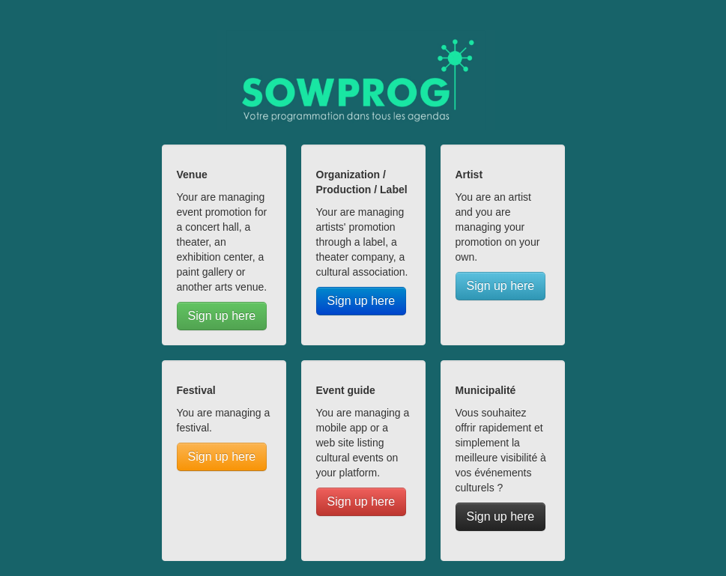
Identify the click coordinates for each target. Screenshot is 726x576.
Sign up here (222, 315)
